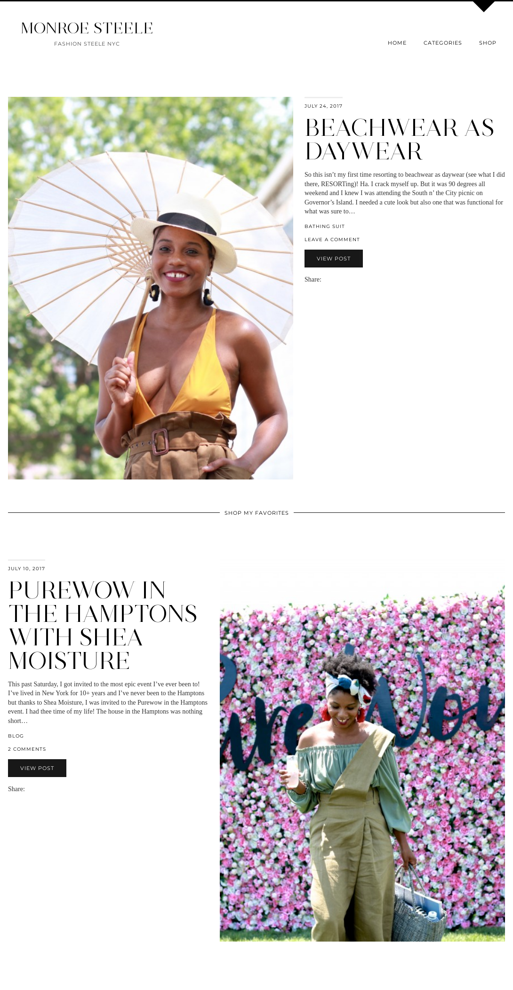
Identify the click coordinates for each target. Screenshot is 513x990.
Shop (488, 42)
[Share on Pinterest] (339, 279)
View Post (334, 258)
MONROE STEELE (87, 28)
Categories (443, 42)
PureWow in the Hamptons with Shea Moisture (103, 625)
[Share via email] (325, 279)
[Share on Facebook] (330, 279)
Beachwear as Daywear (400, 139)
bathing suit (325, 226)
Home (397, 42)
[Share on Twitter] (334, 279)
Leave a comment (332, 239)
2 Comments (27, 749)
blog (16, 736)
